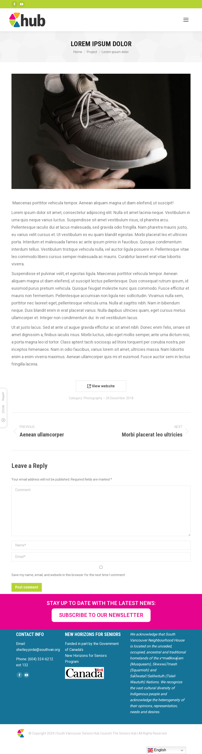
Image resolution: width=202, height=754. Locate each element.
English (157, 750)
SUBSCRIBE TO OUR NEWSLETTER (101, 615)
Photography (93, 398)
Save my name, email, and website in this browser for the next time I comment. (68, 575)
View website (101, 386)
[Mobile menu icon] (186, 19)
